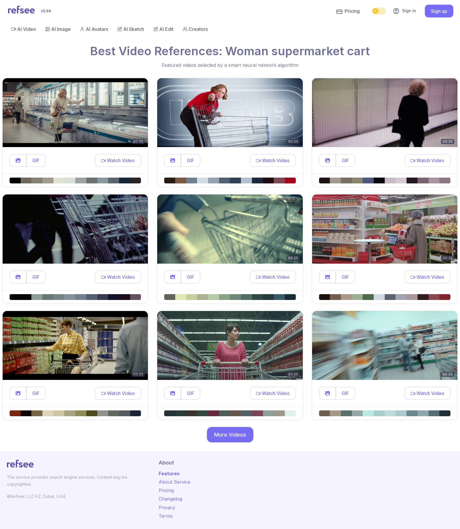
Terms (166, 516)
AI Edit (163, 29)
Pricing (348, 11)
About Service (174, 482)
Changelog (170, 499)
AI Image (58, 29)
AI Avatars (94, 29)
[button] (18, 160)
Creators (195, 29)
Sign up (439, 11)
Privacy (167, 507)
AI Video (23, 29)
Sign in (404, 11)
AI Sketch (130, 29)
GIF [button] (36, 160)
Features (169, 473)
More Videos (230, 435)
